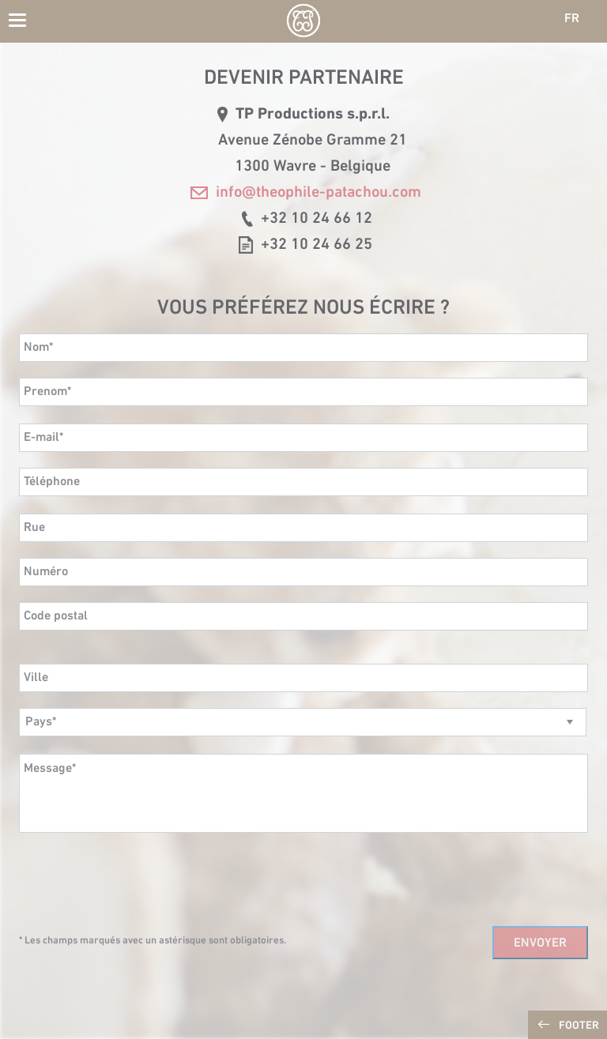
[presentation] (139, 879)
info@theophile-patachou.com (305, 192)
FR (571, 19)
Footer (579, 1026)
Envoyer (540, 943)
